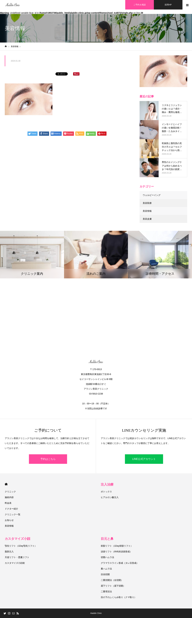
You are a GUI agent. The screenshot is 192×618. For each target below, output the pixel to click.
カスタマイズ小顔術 (15, 563)
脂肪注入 (9, 551)
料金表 (8, 503)
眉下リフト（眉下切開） (113, 586)
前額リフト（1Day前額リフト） (117, 546)
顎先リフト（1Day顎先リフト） (21, 546)
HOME (6, 484)
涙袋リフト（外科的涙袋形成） (116, 551)
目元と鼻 (107, 538)
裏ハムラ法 (106, 568)
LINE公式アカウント (144, 459)
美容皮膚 (147, 219)
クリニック (10, 491)
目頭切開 (105, 574)
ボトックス (106, 491)
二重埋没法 (106, 591)
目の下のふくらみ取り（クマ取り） (118, 597)
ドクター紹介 (11, 508)
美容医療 (147, 203)
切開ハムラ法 (107, 557)
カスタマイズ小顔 (17, 538)
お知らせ (9, 520)
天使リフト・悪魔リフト (17, 557)
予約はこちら (48, 459)
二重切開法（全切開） (112, 580)
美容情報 (147, 211)
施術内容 (9, 497)
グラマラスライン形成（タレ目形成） (120, 563)
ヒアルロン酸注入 (110, 497)
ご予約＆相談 (139, 4)
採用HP (168, 4)
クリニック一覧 (12, 514)
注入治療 (107, 484)
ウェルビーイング (152, 195)
